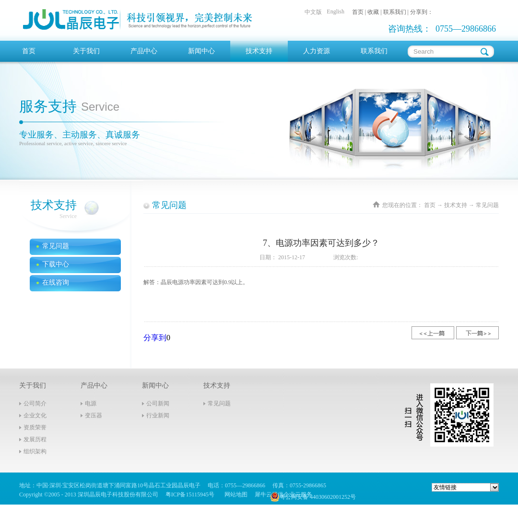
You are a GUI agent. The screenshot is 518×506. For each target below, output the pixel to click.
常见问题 (487, 205)
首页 (28, 51)
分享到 (154, 338)
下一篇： (477, 332)
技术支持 (455, 205)
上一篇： (433, 332)
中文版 (313, 12)
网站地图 (234, 494)
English (335, 11)
